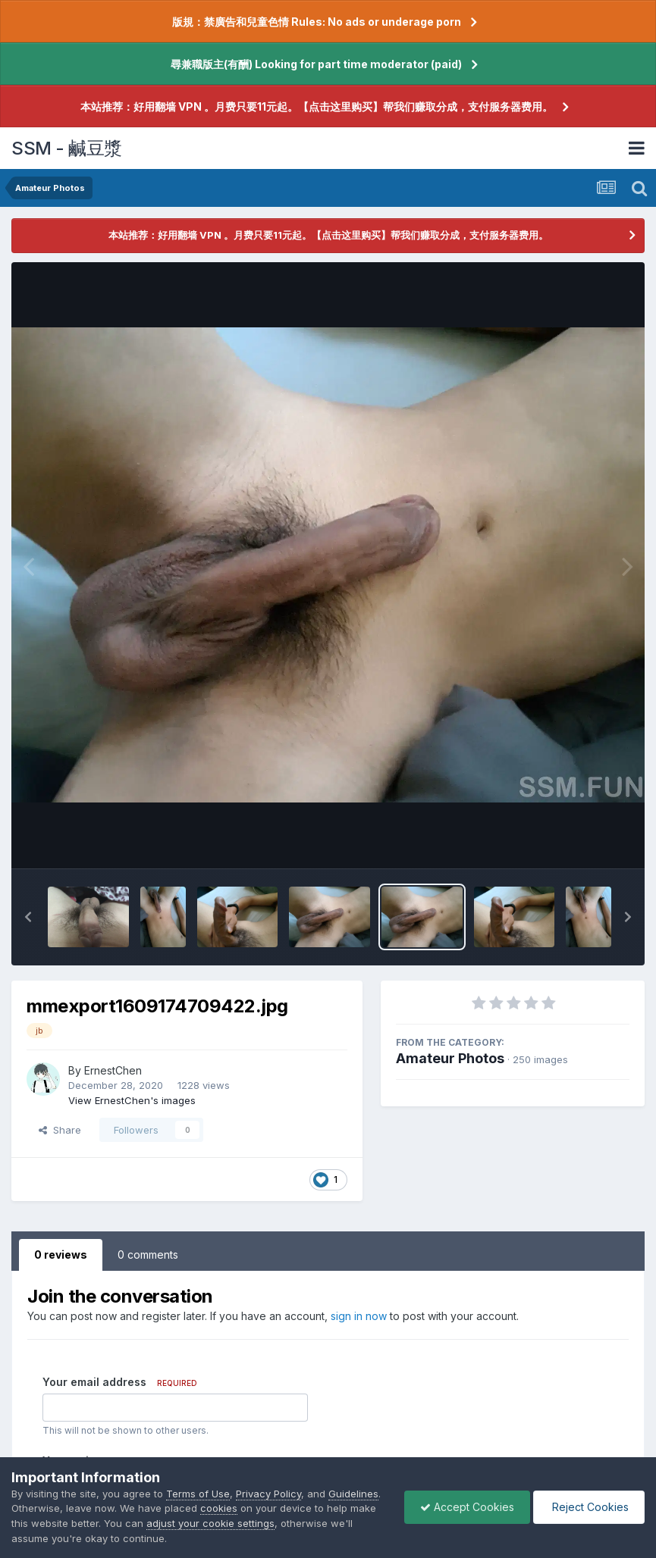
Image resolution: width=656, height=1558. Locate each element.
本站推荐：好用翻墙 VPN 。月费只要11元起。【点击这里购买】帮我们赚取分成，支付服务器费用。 (316, 106)
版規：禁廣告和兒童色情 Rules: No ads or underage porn (316, 21)
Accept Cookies (467, 1506)
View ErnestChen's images (132, 1100)
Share (60, 1130)
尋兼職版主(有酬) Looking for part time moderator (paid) (316, 64)
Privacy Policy (268, 1494)
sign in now (359, 1315)
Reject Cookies (589, 1506)
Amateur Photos (450, 1058)
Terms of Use (198, 1494)
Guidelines (353, 1494)
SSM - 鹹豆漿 (66, 148)
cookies (218, 1508)
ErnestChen (113, 1070)
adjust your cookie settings (210, 1523)
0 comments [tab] (148, 1254)
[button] (28, 917)
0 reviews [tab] (60, 1254)
